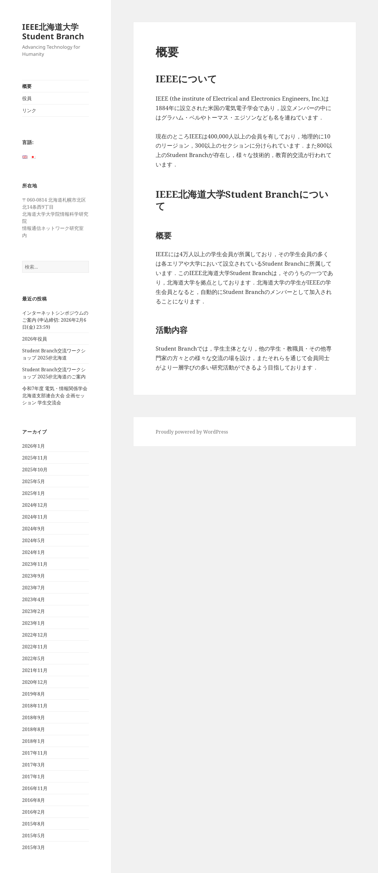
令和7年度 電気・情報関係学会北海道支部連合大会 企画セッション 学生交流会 (54, 395)
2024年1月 (33, 552)
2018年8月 (33, 729)
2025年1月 (33, 493)
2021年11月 (35, 670)
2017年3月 (33, 764)
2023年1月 (33, 623)
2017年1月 (33, 776)
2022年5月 (33, 658)
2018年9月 (33, 717)
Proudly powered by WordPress (192, 432)
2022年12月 (35, 635)
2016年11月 (35, 788)
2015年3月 (33, 847)
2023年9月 (33, 576)
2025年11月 (35, 458)
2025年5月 (33, 481)
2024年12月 (35, 505)
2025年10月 (35, 469)
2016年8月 (33, 800)
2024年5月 (33, 540)
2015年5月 (33, 835)
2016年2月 (33, 812)
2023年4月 (33, 599)
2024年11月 (35, 517)
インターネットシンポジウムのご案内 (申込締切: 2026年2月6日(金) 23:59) (55, 320)
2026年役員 (34, 339)
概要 (27, 86)
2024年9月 (33, 528)
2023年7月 (33, 587)
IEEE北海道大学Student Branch (53, 31)
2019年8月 (33, 694)
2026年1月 (33, 446)
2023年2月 (33, 611)
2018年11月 (35, 705)
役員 (27, 98)
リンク (29, 110)
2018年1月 (33, 741)
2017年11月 (35, 753)
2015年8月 (33, 823)
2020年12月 (35, 682)
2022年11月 (35, 646)
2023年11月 (35, 564)
